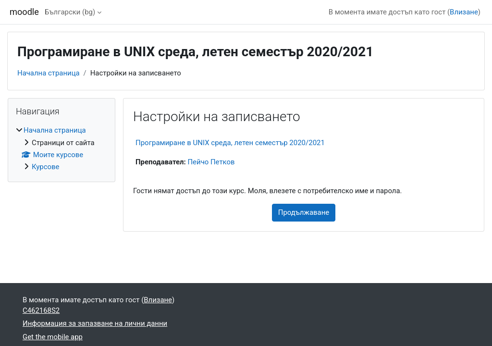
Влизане (464, 12)
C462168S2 (41, 310)
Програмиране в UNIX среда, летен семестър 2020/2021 (230, 142)
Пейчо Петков (210, 162)
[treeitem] (61, 149)
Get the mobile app (53, 337)
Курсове (45, 166)
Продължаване (303, 212)
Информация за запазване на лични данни (95, 323)
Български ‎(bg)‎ (70, 12)
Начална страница (48, 73)
